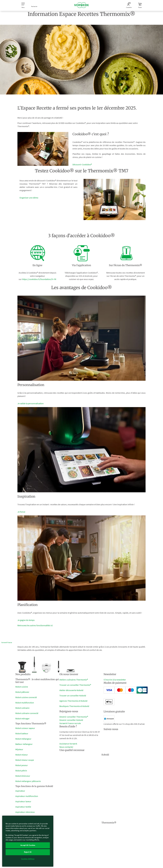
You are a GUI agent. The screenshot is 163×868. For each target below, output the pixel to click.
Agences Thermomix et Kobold (73, 700)
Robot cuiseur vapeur (25, 728)
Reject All (27, 852)
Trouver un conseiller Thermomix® (75, 685)
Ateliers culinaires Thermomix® (73, 679)
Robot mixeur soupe (24, 760)
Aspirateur (20, 790)
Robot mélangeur (23, 738)
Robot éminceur (22, 775)
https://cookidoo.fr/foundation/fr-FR (39, 279)
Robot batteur (21, 733)
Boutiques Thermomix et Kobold (74, 706)
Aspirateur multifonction (26, 796)
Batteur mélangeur (24, 744)
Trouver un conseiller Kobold (72, 695)
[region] (27, 841)
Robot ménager (22, 718)
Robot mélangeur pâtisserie (28, 781)
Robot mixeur (21, 754)
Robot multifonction (24, 702)
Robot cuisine (21, 686)
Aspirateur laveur (23, 801)
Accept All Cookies (27, 845)
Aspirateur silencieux (25, 812)
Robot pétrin (21, 770)
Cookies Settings (27, 859)
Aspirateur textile (23, 806)
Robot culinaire (22, 708)
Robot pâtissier (22, 692)
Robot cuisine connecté (26, 697)
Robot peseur (21, 765)
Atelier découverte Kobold (71, 690)
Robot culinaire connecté (26, 713)
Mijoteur (19, 749)
